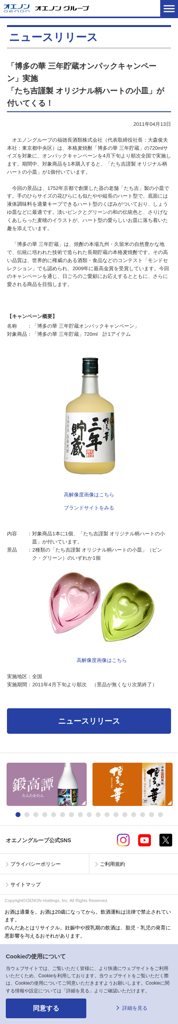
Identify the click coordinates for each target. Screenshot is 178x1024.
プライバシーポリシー (35, 864)
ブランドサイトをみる (89, 508)
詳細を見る (134, 1008)
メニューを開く (169, 8)
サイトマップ (25, 884)
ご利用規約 (112, 864)
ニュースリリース (89, 721)
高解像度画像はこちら (89, 495)
